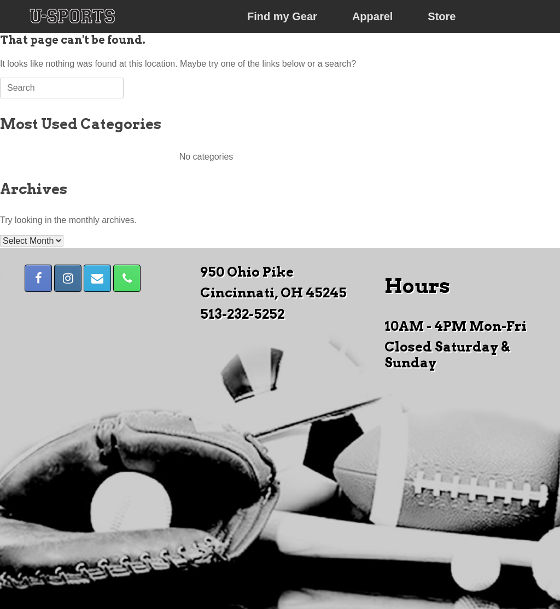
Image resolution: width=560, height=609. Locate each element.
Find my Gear (282, 16)
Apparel (372, 16)
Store (442, 16)
